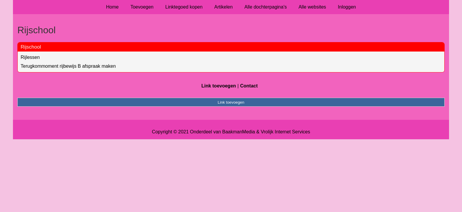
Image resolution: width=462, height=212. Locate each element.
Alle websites (312, 6)
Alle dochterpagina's (266, 6)
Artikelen (223, 6)
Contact (249, 85)
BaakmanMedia (238, 131)
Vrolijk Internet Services (285, 131)
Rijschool (31, 47)
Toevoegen (142, 6)
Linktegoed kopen (183, 6)
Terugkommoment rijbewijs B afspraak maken (68, 66)
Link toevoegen (218, 85)
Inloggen (347, 6)
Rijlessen (30, 57)
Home (112, 6)
